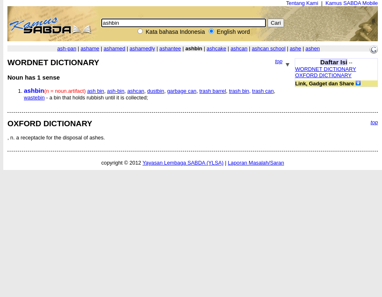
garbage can (181, 91)
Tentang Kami (302, 3)
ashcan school (269, 48)
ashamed (115, 48)
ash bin (95, 91)
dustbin (155, 91)
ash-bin (115, 91)
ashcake (216, 48)
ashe (295, 48)
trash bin (239, 91)
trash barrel (212, 91)
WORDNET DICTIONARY (325, 69)
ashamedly (142, 48)
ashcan (239, 48)
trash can (263, 91)
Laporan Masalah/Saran (256, 163)
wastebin (34, 97)
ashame (90, 48)
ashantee (170, 48)
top (278, 61)
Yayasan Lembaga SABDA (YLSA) (183, 163)
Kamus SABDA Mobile (352, 3)
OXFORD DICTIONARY (323, 75)
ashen (312, 48)
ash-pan (66, 48)
